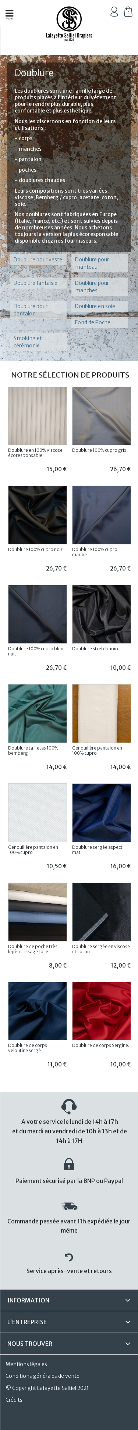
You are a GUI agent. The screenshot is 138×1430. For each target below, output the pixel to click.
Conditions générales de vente (42, 1376)
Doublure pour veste (38, 259)
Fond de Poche (92, 322)
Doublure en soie (95, 306)
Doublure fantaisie (35, 283)
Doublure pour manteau (92, 263)
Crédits (14, 1400)
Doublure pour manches (92, 287)
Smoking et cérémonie (28, 342)
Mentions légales (26, 1364)
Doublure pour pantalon (30, 310)
